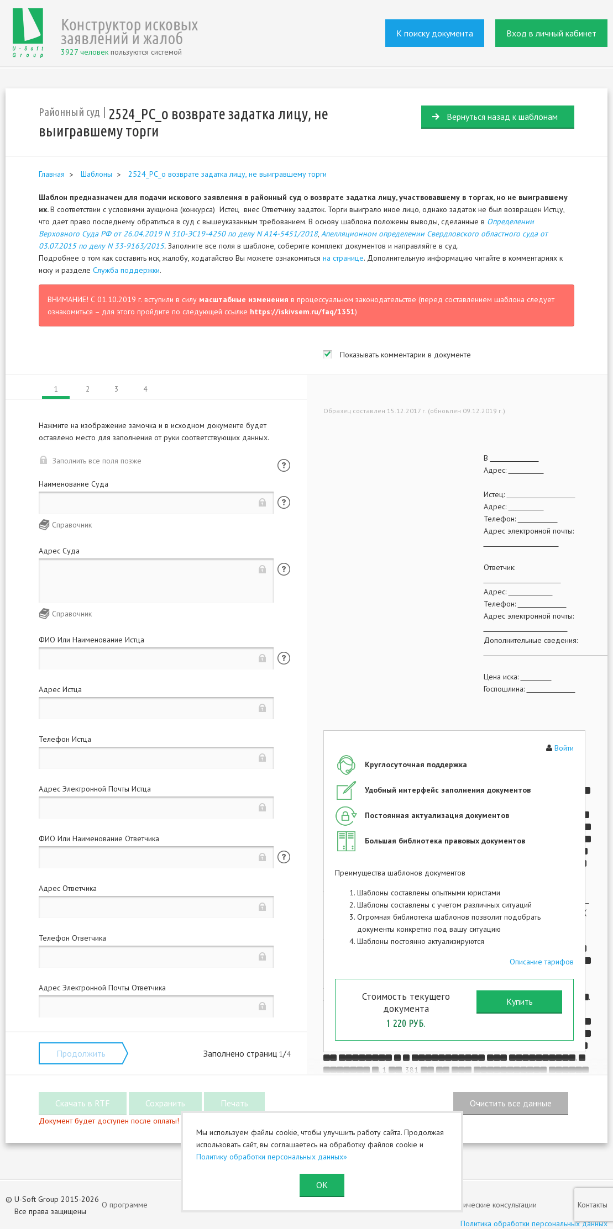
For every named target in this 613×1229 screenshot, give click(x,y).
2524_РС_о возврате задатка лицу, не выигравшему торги (227, 174)
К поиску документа (434, 33)
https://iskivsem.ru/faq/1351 (302, 312)
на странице (343, 258)
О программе (125, 1205)
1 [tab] (56, 389)
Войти (564, 748)
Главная (52, 174)
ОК (322, 1184)
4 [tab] (145, 389)
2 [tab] (88, 389)
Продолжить (81, 1053)
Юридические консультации (490, 1205)
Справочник (72, 525)
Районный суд (69, 112)
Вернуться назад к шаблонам (502, 116)
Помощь (283, 465)
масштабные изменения (244, 299)
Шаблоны (96, 174)
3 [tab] (116, 389)
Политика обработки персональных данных (533, 1223)
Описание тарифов (542, 962)
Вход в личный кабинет (551, 33)
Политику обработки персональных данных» (271, 1157)
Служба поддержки (126, 270)
